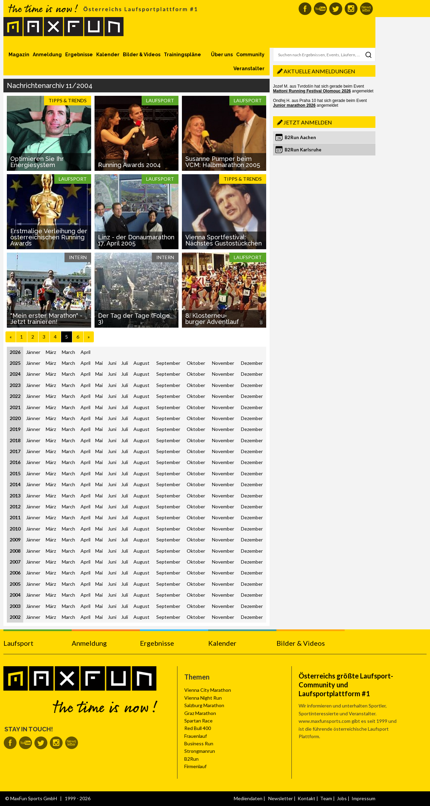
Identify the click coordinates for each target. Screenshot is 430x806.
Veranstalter (248, 68)
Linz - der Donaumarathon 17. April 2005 (136, 240)
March (68, 352)
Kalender (107, 54)
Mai (99, 363)
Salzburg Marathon (204, 705)
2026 (15, 352)
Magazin (19, 54)
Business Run (198, 743)
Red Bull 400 (197, 728)
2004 (15, 595)
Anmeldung (47, 54)
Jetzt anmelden (308, 122)
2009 (15, 539)
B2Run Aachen (300, 137)
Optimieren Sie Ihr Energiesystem (37, 161)
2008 (15, 551)
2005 (15, 584)
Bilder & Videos (141, 54)
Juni (112, 363)
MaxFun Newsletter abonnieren (366, 8)
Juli (124, 363)
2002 (15, 617)
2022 (15, 396)
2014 (15, 484)
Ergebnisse (79, 54)
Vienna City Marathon (207, 690)
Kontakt (306, 798)
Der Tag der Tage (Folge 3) (134, 318)
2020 (15, 418)
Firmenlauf (195, 766)
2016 (15, 462)
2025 (15, 363)
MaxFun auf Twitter (335, 8)
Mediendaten (248, 798)
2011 (15, 517)
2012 (15, 506)
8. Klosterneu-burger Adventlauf (212, 318)
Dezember (252, 363)
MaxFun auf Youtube (320, 8)
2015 (15, 473)
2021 (15, 407)
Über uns (222, 54)
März (51, 352)
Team (326, 798)
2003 (15, 606)
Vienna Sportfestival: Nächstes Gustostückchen (223, 240)
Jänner (33, 352)
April (85, 352)
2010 (15, 529)
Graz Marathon (200, 713)
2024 (15, 374)
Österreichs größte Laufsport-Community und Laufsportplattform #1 (346, 685)
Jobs (342, 798)
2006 (15, 573)
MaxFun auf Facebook (305, 8)
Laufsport (18, 643)
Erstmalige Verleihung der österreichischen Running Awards (48, 237)
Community (250, 54)
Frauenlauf (195, 736)
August (141, 363)
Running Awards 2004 (129, 164)
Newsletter (280, 798)
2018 (15, 440)
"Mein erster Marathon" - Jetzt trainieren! (46, 318)
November (223, 363)
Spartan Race (198, 720)
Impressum (363, 798)
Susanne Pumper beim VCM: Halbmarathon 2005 (222, 161)
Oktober (196, 363)
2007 (15, 562)
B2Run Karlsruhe (303, 149)
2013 (15, 495)
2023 (15, 385)
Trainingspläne (182, 54)
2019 (15, 429)
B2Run (191, 759)
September (168, 363)
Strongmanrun (199, 751)
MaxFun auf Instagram (351, 8)
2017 (15, 451)
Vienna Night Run (203, 698)
